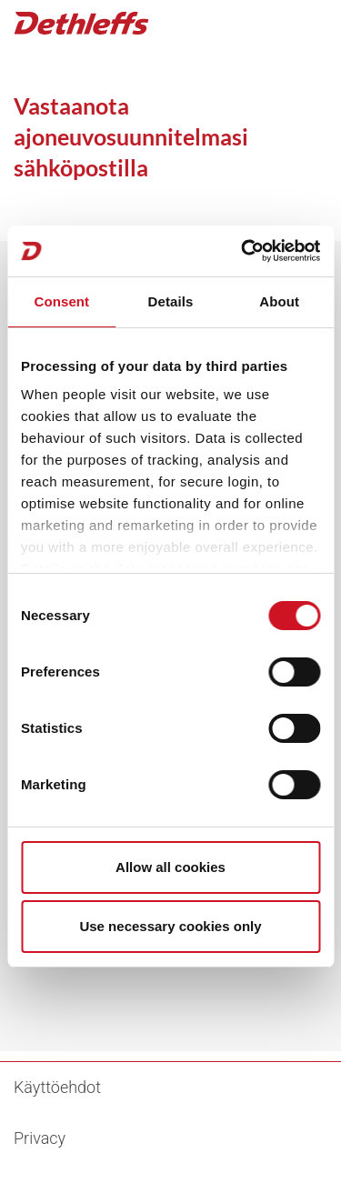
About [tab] (279, 301)
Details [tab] (171, 301)
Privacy (39, 1138)
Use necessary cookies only (170, 926)
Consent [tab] (61, 301)
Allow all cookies (170, 867)
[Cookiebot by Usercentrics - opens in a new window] (242, 251)
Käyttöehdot (57, 1087)
